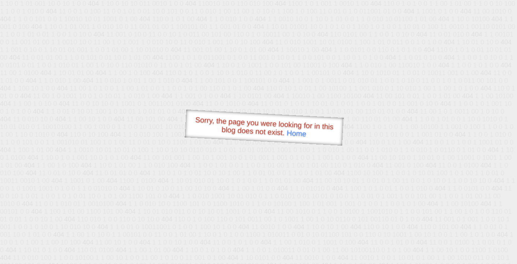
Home (296, 133)
